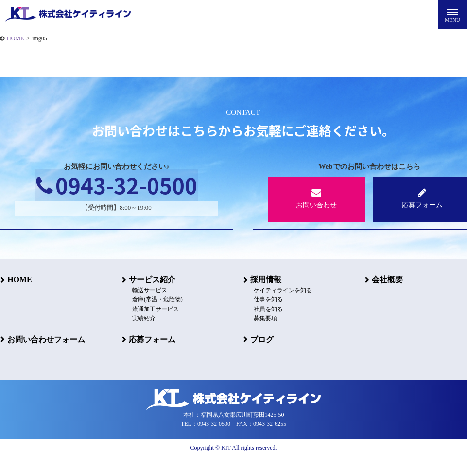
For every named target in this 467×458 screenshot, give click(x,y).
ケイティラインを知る (282, 290)
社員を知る (267, 309)
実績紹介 (143, 318)
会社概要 (386, 279)
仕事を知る (267, 299)
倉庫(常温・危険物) (156, 299)
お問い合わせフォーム (46, 339)
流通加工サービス (154, 309)
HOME (15, 38)
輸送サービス (148, 290)
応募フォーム (151, 339)
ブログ (261, 339)
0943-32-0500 (116, 185)
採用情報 (265, 279)
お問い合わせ (317, 198)
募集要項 (264, 318)
